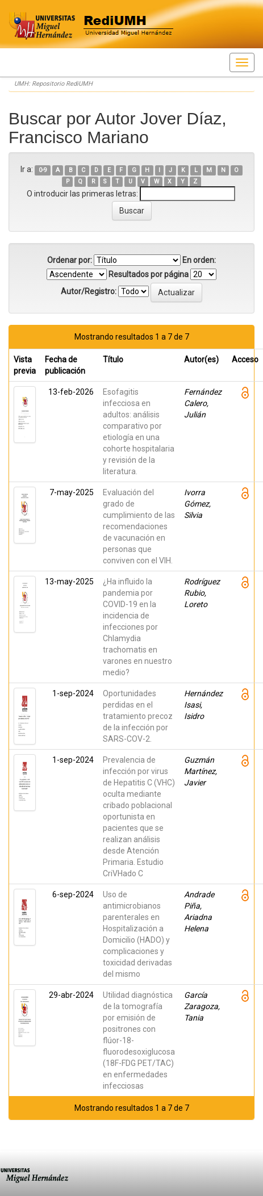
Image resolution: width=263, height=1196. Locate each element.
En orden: (199, 260)
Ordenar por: (69, 260)
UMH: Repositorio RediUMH (53, 83)
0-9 (43, 170)
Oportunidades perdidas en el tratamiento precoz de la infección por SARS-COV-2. (138, 716)
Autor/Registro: (88, 291)
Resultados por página (148, 274)
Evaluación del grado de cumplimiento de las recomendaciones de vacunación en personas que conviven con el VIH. (139, 526)
